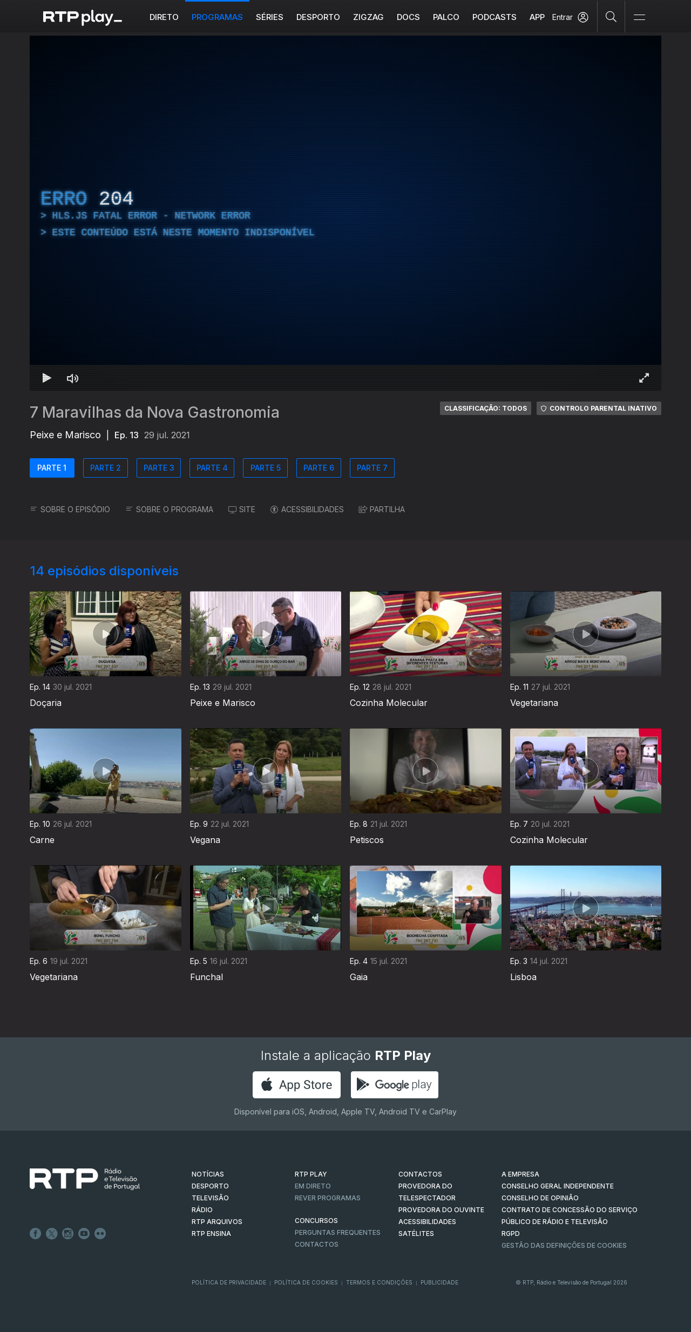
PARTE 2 (105, 467)
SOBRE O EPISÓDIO (70, 509)
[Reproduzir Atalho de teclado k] (47, 378)
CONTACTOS (420, 1174)
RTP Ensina (211, 1233)
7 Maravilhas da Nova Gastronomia (155, 412)
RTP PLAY (311, 1174)
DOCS (408, 17)
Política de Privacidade (229, 1282)
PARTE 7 (372, 467)
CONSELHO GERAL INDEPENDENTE (558, 1186)
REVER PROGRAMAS (328, 1198)
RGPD (511, 1233)
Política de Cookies (306, 1282)
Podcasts (494, 17)
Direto (164, 17)
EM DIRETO (313, 1186)
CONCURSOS (316, 1221)
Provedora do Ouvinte (441, 1210)
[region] (345, 213)
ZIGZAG (368, 17)
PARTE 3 (159, 467)
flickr (100, 1234)
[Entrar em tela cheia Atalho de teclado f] (644, 378)
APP (537, 17)
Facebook (36, 1234)
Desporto (318, 17)
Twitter (52, 1234)
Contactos (316, 1244)
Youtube (84, 1234)
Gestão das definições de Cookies (564, 1245)
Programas (217, 17)
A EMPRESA (520, 1174)
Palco (446, 17)
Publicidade (439, 1282)
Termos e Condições (379, 1282)
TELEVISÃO (210, 1198)
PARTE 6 (318, 467)
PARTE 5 (265, 467)
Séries (269, 17)
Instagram (68, 1234)
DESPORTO (210, 1186)
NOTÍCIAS (208, 1174)
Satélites (416, 1233)
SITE (241, 509)
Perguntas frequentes (338, 1232)
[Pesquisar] (611, 16)
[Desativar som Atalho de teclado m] (73, 378)
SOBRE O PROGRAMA (169, 509)
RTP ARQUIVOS (217, 1222)
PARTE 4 (212, 467)
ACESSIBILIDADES (307, 509)
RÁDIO (202, 1210)
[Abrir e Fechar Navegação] (639, 17)
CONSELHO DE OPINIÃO (540, 1198)
